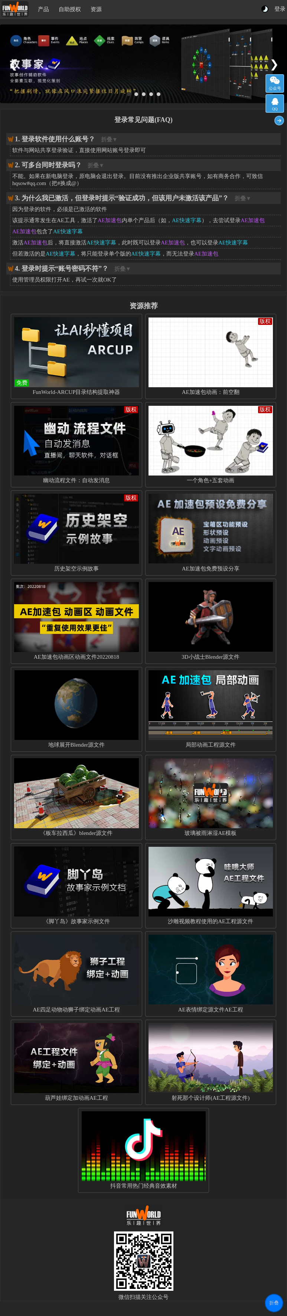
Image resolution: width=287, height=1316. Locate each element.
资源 (96, 9)
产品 (43, 9)
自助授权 (70, 9)
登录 (280, 9)
